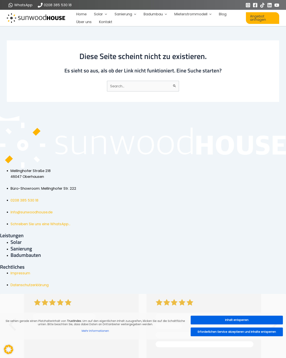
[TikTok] (262, 5)
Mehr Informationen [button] (95, 331)
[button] (104, 14)
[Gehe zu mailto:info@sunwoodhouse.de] (148, 212)
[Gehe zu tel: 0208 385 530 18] (148, 200)
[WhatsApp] (20, 5)
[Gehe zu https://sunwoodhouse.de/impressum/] (148, 273)
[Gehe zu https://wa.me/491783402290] (148, 224)
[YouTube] (276, 5)
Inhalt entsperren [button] (236, 320)
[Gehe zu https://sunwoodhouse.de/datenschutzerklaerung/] (148, 285)
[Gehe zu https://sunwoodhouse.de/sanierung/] (148, 248)
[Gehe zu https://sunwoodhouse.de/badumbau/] (148, 255)
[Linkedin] (269, 5)
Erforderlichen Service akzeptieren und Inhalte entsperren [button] (237, 332)
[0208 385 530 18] (54, 5)
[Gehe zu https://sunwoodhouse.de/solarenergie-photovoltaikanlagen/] (148, 242)
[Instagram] (248, 5)
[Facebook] (255, 5)
